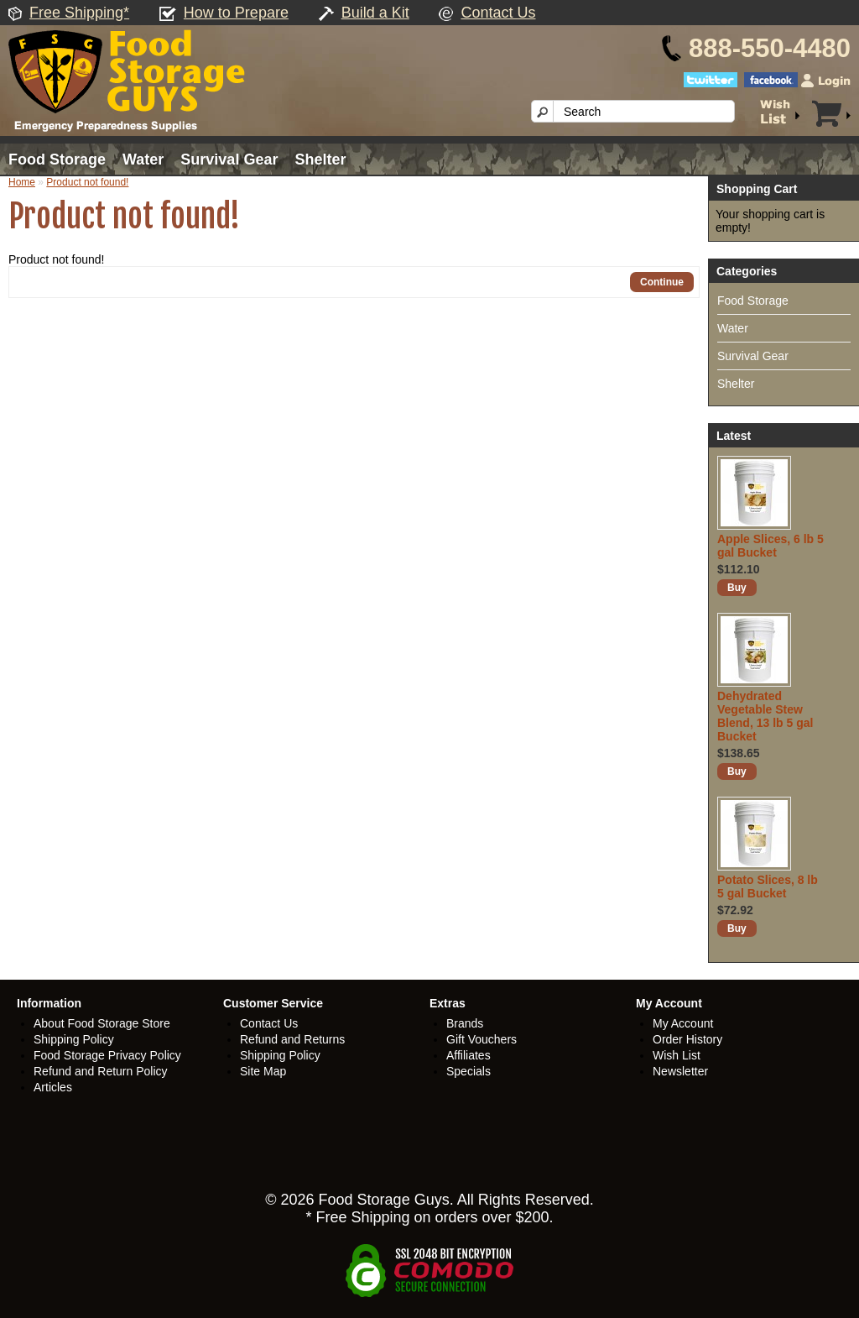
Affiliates (468, 1055)
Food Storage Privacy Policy (107, 1055)
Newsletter (680, 1071)
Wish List (676, 1055)
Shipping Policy (74, 1039)
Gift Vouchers (481, 1039)
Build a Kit (375, 12)
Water (143, 159)
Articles (53, 1087)
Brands (464, 1023)
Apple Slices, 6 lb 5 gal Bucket (770, 545)
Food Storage (57, 159)
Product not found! (87, 182)
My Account (683, 1023)
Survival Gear (229, 159)
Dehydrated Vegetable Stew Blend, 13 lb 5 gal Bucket (765, 716)
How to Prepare (236, 12)
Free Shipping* (79, 12)
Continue (662, 282)
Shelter (320, 159)
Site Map (263, 1071)
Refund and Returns (292, 1039)
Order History (687, 1039)
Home (21, 182)
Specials (468, 1071)
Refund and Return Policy (101, 1071)
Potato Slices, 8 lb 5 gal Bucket (767, 886)
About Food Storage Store (102, 1023)
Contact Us (498, 12)
